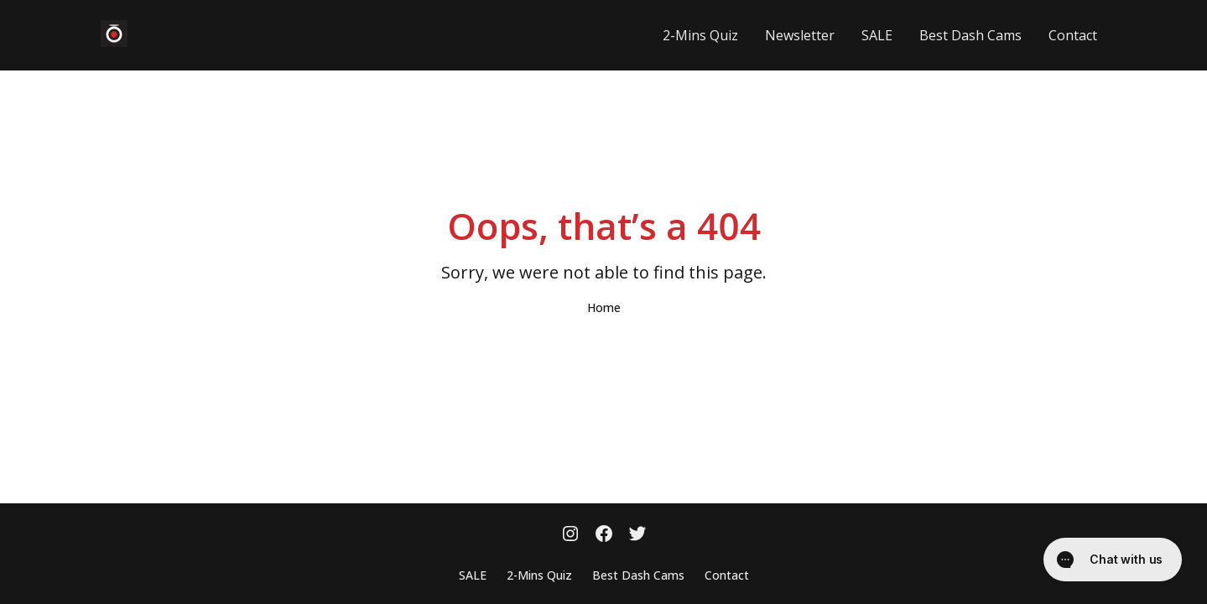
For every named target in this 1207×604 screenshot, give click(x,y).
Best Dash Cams (970, 35)
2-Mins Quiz (700, 35)
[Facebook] (604, 535)
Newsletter (800, 35)
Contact (1072, 35)
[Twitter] (637, 535)
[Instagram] (570, 535)
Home (604, 307)
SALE (876, 35)
